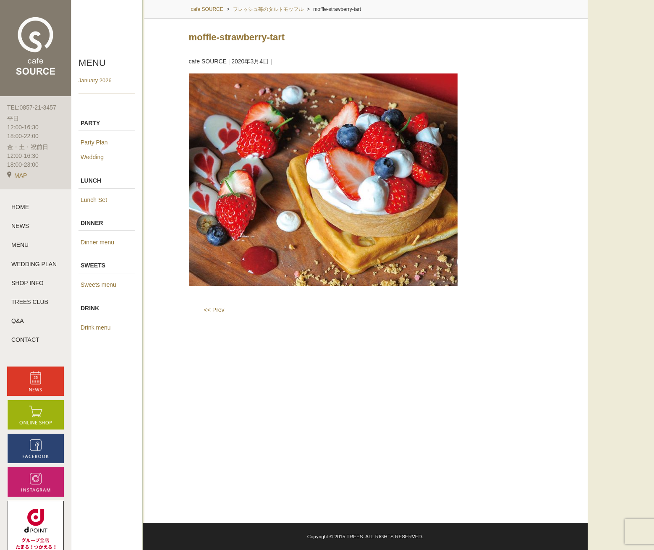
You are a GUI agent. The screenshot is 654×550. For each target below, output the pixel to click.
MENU (20, 244)
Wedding (92, 157)
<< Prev (214, 309)
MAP (17, 175)
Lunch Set (94, 199)
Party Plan (94, 142)
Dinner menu (97, 242)
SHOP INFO (27, 283)
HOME (20, 207)
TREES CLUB (29, 302)
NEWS (20, 226)
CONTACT (25, 339)
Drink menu (96, 327)
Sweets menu (98, 284)
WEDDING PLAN (34, 264)
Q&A (17, 320)
